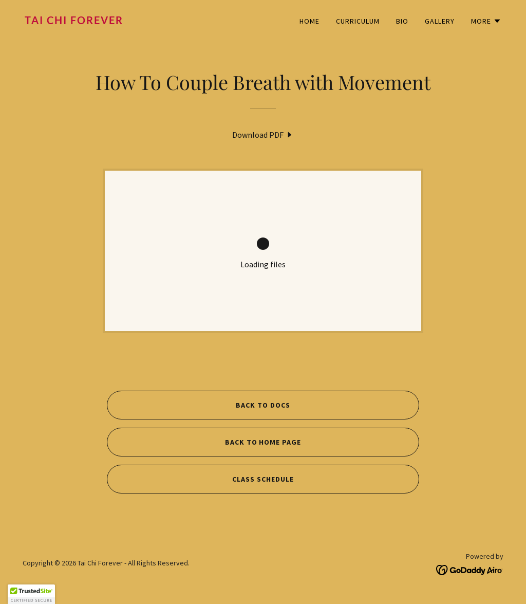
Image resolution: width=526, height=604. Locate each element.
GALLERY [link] (440, 21)
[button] (486, 21)
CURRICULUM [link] (358, 21)
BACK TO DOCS (263, 405)
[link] (140, 21)
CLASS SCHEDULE (263, 479)
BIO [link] (402, 21)
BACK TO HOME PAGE (263, 442)
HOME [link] (309, 21)
